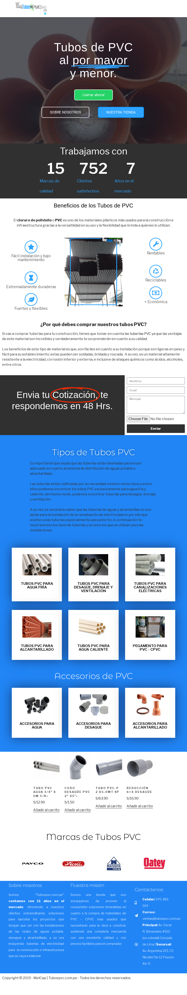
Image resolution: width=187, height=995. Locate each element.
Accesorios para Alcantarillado (150, 725)
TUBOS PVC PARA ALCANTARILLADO (37, 648)
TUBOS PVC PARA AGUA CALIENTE (93, 648)
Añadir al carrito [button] (46, 810)
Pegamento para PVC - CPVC (150, 648)
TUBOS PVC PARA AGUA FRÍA (37, 585)
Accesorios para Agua (36, 725)
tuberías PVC (140, 334)
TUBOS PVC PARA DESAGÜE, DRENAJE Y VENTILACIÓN (93, 587)
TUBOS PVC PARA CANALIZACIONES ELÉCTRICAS (150, 587)
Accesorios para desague (93, 725)
